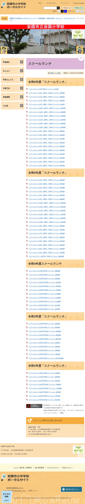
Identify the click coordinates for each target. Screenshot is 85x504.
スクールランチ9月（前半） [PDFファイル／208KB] (47, 131)
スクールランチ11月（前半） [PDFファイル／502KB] (47, 210)
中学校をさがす (78, 8)
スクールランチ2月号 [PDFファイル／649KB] (44, 377)
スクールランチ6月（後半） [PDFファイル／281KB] (47, 245)
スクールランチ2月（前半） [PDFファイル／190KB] (47, 93)
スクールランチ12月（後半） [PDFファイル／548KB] (47, 112)
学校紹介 (6, 62)
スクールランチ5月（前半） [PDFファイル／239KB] (47, 249)
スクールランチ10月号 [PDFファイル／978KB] (45, 290)
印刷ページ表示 (55, 73)
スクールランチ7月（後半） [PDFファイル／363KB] (47, 142)
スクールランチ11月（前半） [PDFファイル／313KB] (47, 116)
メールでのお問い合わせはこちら (39, 434)
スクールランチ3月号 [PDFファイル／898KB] (44, 271)
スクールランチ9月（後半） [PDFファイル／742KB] (47, 229)
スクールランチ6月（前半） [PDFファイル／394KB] (47, 146)
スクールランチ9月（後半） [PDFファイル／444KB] (47, 135)
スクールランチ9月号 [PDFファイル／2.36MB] (45, 294)
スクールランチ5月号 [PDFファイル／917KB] (44, 305)
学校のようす (8, 80)
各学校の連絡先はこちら (14, 488)
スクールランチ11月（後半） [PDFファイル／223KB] (47, 119)
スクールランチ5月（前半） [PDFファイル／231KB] (47, 154)
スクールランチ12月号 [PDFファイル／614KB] (45, 282)
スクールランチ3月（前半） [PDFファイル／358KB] (47, 180)
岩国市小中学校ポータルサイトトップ (22, 18)
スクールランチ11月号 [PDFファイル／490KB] (45, 335)
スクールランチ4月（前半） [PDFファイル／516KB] (47, 161)
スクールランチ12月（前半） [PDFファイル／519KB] (47, 203)
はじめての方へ (51, 3)
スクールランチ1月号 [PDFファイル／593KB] (44, 278)
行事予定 (6, 88)
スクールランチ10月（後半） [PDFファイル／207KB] (47, 222)
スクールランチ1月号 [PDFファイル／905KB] (44, 327)
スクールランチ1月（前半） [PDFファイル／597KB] (47, 195)
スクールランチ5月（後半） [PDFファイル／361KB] (47, 158)
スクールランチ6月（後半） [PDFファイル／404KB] (47, 150)
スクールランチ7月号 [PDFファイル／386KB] (44, 346)
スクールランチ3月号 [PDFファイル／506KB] (44, 373)
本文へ (40, 3)
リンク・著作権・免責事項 (22, 467)
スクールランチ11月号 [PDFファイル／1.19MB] (45, 388)
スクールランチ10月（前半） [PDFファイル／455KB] (47, 218)
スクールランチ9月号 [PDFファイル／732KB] (44, 396)
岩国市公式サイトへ (72, 489)
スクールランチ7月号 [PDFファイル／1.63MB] (45, 297)
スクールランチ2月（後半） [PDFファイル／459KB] (47, 97)
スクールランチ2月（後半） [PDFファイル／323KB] (47, 191)
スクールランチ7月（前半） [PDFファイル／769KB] (47, 233)
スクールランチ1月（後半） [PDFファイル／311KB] (47, 104)
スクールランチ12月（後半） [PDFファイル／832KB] (47, 207)
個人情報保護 (39, 467)
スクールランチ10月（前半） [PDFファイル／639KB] (47, 123)
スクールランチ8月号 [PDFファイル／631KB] (44, 400)
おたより (59, 18)
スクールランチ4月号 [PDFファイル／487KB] (44, 309)
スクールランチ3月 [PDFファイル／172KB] (44, 89)
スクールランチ (69, 18)
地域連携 (6, 97)
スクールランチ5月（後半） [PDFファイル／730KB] (47, 252)
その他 (5, 106)
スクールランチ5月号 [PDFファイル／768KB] (44, 354)
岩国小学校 (50, 18)
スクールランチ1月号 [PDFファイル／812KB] (44, 380)
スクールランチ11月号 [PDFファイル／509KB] (45, 286)
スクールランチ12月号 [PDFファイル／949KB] (45, 331)
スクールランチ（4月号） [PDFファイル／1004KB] (46, 256)
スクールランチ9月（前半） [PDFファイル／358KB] (47, 226)
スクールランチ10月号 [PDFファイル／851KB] (45, 339)
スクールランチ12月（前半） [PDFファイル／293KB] (47, 108)
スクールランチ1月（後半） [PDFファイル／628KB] (47, 199)
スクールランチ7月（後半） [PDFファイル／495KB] (47, 237)
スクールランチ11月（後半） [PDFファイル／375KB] (47, 214)
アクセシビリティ (53, 467)
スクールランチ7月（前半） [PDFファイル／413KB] (47, 139)
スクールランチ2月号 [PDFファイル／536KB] (44, 323)
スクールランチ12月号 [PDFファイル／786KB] (45, 384)
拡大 (77, 11)
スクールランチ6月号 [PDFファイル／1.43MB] (45, 301)
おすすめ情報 (6, 495)
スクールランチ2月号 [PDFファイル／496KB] (44, 275)
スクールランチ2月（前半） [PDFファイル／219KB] (47, 187)
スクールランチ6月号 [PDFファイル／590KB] (44, 350)
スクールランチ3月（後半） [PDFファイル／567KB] (47, 184)
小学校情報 (41, 18)
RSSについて (67, 467)
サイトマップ (65, 3)
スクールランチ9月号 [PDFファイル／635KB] (44, 343)
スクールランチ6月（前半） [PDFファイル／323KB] (47, 241)
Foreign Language (78, 3)
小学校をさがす (67, 8)
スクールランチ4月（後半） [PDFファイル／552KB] (47, 165)
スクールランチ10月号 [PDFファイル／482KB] (45, 392)
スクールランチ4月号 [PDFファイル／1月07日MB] (46, 358)
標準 (82, 11)
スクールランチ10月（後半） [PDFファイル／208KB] (47, 127)
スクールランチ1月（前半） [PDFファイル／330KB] (47, 100)
